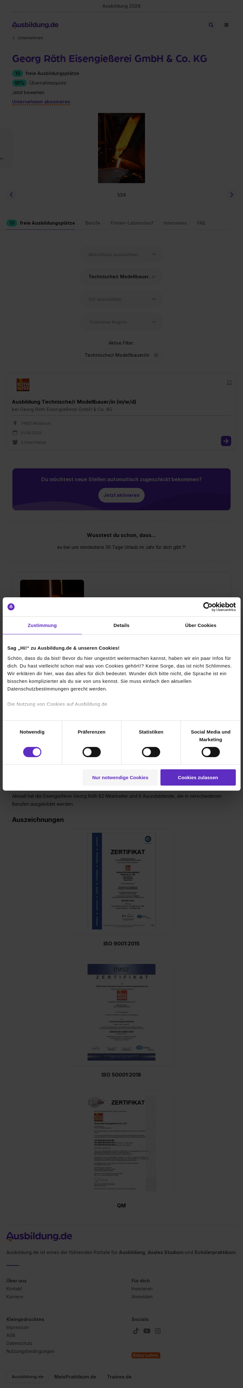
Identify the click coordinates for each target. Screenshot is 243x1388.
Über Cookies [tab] (200, 625)
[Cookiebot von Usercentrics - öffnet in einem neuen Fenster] (208, 607)
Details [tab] (122, 625)
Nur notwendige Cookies (120, 777)
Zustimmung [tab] (42, 625)
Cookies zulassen (198, 777)
